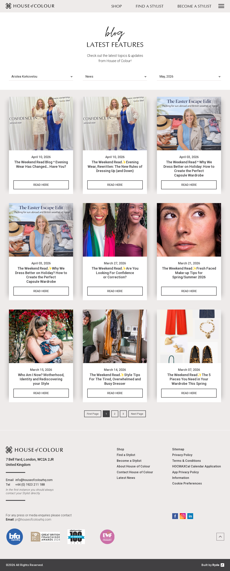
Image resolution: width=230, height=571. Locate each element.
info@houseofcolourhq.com (34, 480)
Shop (116, 7)
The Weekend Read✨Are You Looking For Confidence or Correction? (115, 272)
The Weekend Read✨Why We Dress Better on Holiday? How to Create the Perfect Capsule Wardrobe (41, 275)
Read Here (41, 185)
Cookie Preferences (187, 483)
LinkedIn (190, 516)
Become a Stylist (194, 7)
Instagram (183, 516)
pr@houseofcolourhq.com (33, 519)
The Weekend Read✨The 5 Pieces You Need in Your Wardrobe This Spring (189, 379)
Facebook (175, 516)
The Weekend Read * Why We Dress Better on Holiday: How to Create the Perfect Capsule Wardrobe (188, 168)
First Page (93, 413)
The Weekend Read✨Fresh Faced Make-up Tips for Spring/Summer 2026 (189, 272)
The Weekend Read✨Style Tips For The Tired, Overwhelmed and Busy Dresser (115, 379)
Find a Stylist (149, 7)
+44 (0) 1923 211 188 (30, 484)
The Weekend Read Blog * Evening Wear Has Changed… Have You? (41, 164)
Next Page (137, 413)
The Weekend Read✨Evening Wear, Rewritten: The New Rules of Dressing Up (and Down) (115, 166)
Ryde (215, 565)
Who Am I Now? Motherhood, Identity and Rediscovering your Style (41, 379)
